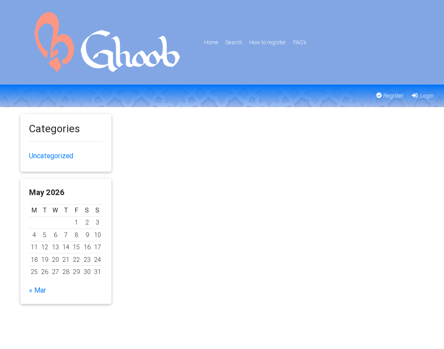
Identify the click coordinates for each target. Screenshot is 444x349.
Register (390, 95)
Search (233, 42)
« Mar (37, 290)
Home (211, 42)
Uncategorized (51, 155)
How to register (267, 42)
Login (422, 95)
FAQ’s (300, 42)
